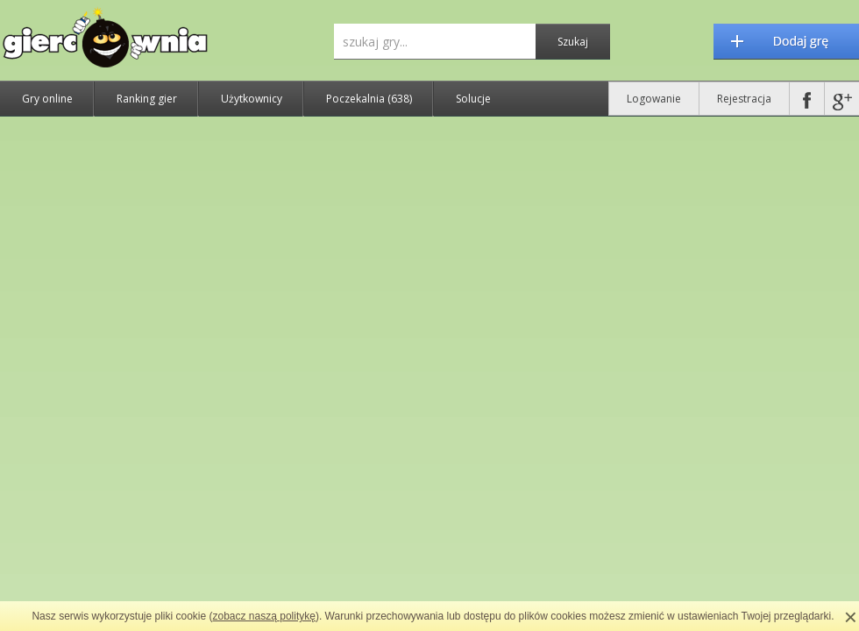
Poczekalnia (369, 98)
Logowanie (654, 98)
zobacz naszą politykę (264, 616)
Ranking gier (147, 98)
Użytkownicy (251, 98)
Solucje (473, 98)
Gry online (47, 98)
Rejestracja (744, 98)
